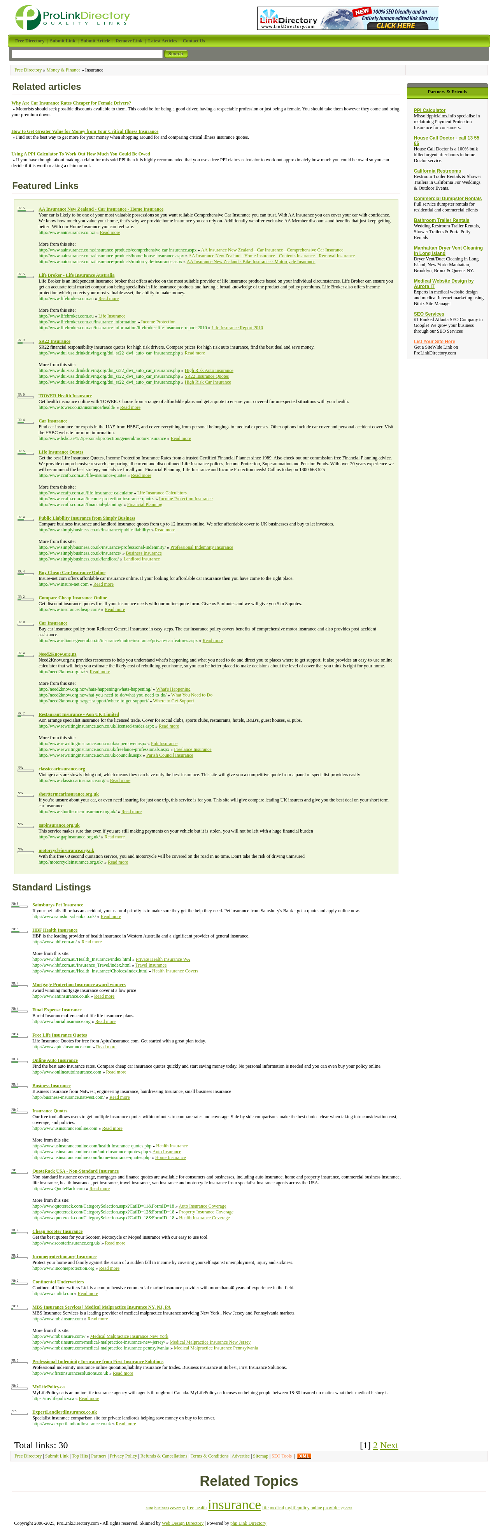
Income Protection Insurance (186, 498)
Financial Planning (144, 504)
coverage (178, 1507)
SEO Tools (282, 1456)
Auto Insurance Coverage (202, 1206)
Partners (98, 1456)
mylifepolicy (297, 1507)
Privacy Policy (123, 1456)
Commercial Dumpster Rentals (448, 198)
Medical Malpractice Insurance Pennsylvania (216, 1348)
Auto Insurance (167, 1151)
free (190, 1507)
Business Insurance (143, 553)
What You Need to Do (191, 695)
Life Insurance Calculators (162, 493)
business (161, 1507)
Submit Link (56, 1456)
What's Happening (173, 689)
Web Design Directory (183, 1523)
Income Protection (158, 322)
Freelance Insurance (192, 749)
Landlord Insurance (141, 559)
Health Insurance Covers (175, 971)
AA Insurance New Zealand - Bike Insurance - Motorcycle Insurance (251, 261)
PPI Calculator (429, 110)
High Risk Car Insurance (208, 382)
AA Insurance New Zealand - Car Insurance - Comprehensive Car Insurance (272, 250)
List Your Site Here (434, 341)
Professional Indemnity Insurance (201, 547)
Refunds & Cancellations (164, 1456)
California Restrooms (437, 171)
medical (277, 1507)
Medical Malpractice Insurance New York (129, 1336)
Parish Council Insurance (169, 755)
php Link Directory (248, 1523)
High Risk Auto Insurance (209, 370)
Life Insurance (112, 316)
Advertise (240, 1456)
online (316, 1507)
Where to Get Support (173, 701)
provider (331, 1507)
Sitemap (260, 1456)
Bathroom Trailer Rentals (442, 220)
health (201, 1507)
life (265, 1507)
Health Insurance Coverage (204, 1217)
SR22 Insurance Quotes (207, 376)
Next (389, 1445)
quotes (346, 1507)
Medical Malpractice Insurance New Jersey (210, 1342)
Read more (110, 232)
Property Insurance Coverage (206, 1212)
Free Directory (28, 70)
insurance (234, 1504)
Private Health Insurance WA (163, 959)
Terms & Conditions (210, 1456)
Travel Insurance (151, 965)
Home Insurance (170, 1157)
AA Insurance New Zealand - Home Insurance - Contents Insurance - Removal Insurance (271, 255)
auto (149, 1507)
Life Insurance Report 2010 (237, 327)
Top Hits (80, 1456)
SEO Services (429, 314)
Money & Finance (64, 70)
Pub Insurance (164, 743)
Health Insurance (172, 1146)
